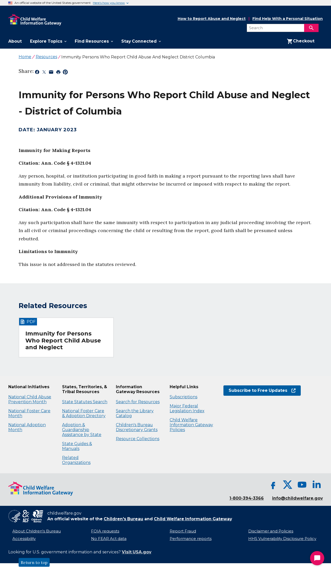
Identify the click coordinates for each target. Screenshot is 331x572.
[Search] (311, 28)
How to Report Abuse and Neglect (212, 19)
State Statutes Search (84, 401)
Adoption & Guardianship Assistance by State (81, 429)
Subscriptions (183, 396)
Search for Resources (138, 401)
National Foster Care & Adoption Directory (84, 413)
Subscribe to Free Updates (262, 390)
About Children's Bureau (36, 531)
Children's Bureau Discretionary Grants (136, 427)
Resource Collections (137, 438)
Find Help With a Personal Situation (287, 19)
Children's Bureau (123, 518)
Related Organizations (76, 460)
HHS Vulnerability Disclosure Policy (282, 538)
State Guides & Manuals (77, 446)
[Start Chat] (317, 558)
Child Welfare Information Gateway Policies (191, 424)
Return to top (34, 562)
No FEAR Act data (108, 538)
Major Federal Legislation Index (187, 408)
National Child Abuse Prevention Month (29, 399)
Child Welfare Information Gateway (193, 518)
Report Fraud (183, 531)
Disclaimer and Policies (270, 531)
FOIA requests (105, 531)
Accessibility (24, 538)
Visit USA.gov (136, 552)
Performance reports (191, 538)
